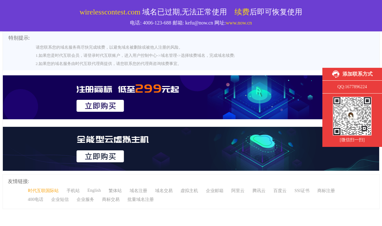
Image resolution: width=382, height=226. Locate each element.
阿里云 (238, 190)
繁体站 (115, 190)
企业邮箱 (214, 190)
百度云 (280, 190)
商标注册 (326, 190)
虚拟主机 (189, 190)
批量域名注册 (140, 199)
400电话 (35, 199)
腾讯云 (259, 190)
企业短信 (60, 199)
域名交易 (164, 190)
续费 (242, 12)
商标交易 (111, 199)
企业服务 (85, 199)
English (94, 190)
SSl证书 (301, 190)
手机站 (73, 190)
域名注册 (138, 190)
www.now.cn (239, 22)
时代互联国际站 (43, 190)
